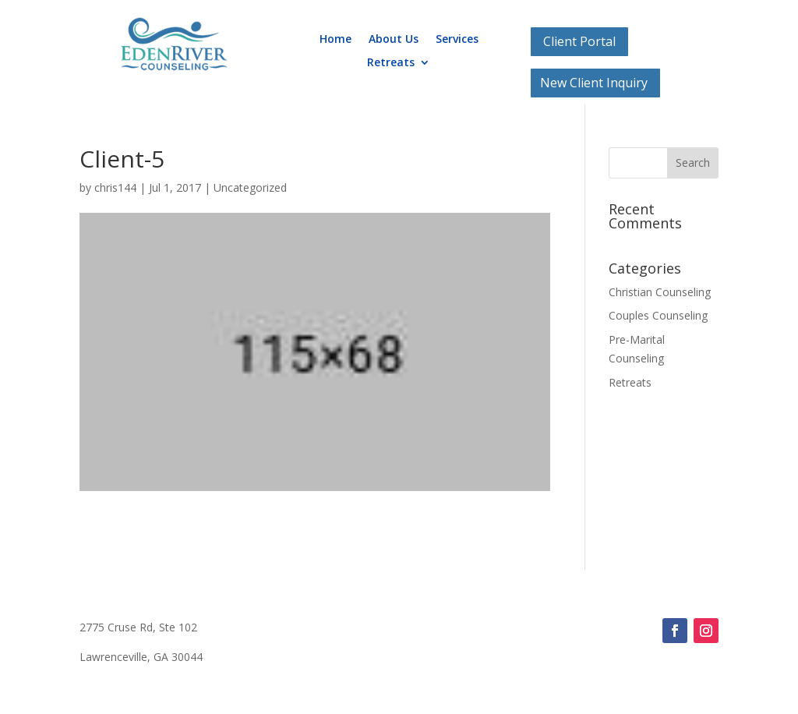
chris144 (115, 187)
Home (335, 40)
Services (457, 40)
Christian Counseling (660, 292)
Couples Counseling (658, 315)
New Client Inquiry (594, 82)
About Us (393, 40)
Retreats (391, 63)
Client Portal (579, 41)
